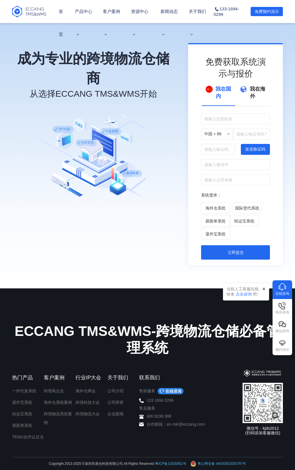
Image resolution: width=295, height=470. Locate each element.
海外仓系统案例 (58, 402)
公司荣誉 (115, 402)
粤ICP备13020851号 (170, 464)
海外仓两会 (85, 391)
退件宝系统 (22, 402)
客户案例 (111, 23)
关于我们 (197, 23)
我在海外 (252, 92)
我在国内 (218, 92)
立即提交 (236, 252)
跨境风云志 (54, 391)
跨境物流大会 (87, 414)
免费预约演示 (267, 11)
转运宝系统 (22, 414)
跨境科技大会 (87, 402)
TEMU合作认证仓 (28, 437)
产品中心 (83, 23)
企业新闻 (115, 414)
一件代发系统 (24, 391)
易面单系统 (22, 425)
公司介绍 (115, 391)
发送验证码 (255, 149)
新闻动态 (169, 23)
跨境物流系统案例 (58, 418)
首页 (61, 23)
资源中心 (139, 23)
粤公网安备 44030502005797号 (218, 464)
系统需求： (211, 195)
